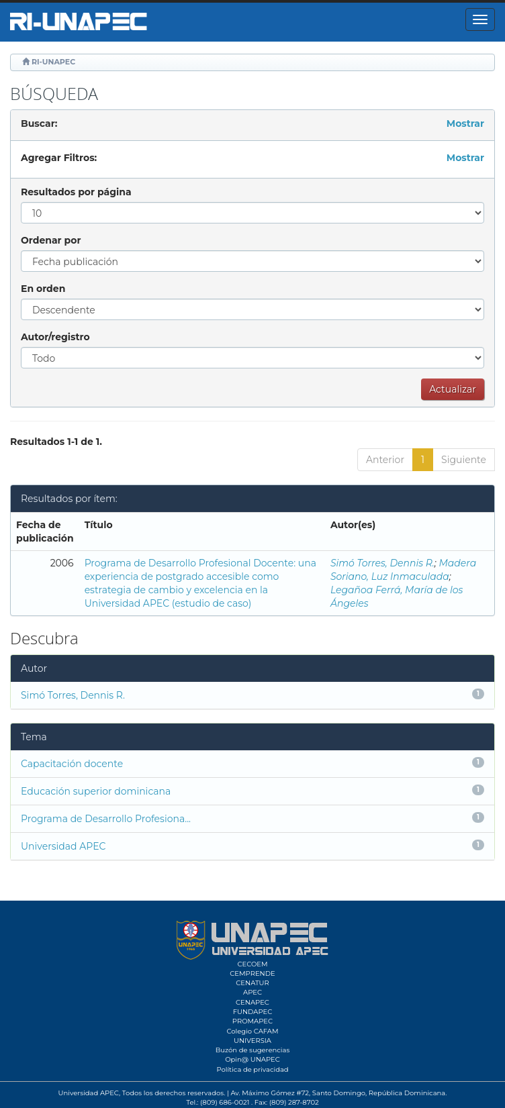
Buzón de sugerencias (253, 1050)
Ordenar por (51, 240)
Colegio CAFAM (252, 1031)
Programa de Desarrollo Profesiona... (106, 819)
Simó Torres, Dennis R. (382, 563)
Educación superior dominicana (96, 791)
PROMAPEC (252, 1021)
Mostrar (465, 123)
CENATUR (252, 982)
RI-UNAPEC (53, 61)
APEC (252, 992)
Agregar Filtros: (59, 158)
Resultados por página (76, 192)
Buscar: (39, 123)
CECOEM (252, 964)
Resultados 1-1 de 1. (56, 442)
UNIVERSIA (252, 1040)
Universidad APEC (63, 846)
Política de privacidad (252, 1069)
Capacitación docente (72, 764)
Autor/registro (55, 337)
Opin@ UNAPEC (252, 1059)
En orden (43, 289)
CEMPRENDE (252, 973)
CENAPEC (252, 1002)
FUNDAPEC (253, 1011)
